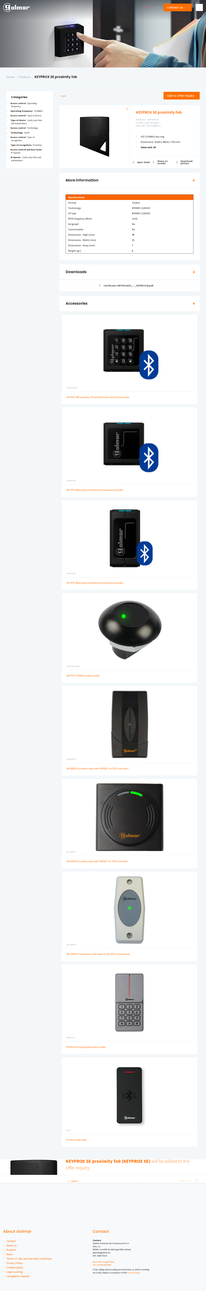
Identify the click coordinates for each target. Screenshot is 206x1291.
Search (74, 1181)
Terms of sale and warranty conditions (29, 1258)
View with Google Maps (103, 1261)
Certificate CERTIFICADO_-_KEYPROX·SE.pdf (126, 285)
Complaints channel (17, 1276)
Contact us (176, 7)
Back (62, 95)
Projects (11, 1250)
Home (10, 77)
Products (25, 77)
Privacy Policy (14, 1263)
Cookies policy (14, 1267)
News (9, 1254)
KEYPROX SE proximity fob (56, 77)
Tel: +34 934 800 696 (102, 1264)
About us (11, 1245)
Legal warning (14, 1272)
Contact (11, 1241)
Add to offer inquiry (181, 96)
